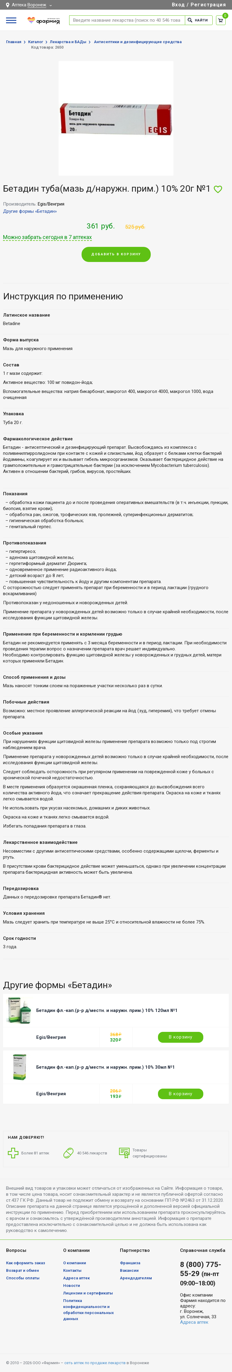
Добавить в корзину (116, 254)
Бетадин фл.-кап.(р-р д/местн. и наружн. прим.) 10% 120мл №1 (107, 1010)
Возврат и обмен (22, 1270)
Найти (198, 20)
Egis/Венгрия (51, 1037)
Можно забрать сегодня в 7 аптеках (47, 237)
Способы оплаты (23, 1278)
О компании (74, 1263)
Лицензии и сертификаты (88, 1293)
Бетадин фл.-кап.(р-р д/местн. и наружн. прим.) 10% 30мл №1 (105, 1067)
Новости (71, 1285)
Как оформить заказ (25, 1263)
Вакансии (129, 1270)
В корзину (180, 1037)
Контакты (72, 1270)
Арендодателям (136, 1278)
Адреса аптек (76, 1278)
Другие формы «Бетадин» (30, 211)
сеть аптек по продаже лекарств (95, 1363)
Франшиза (130, 1263)
